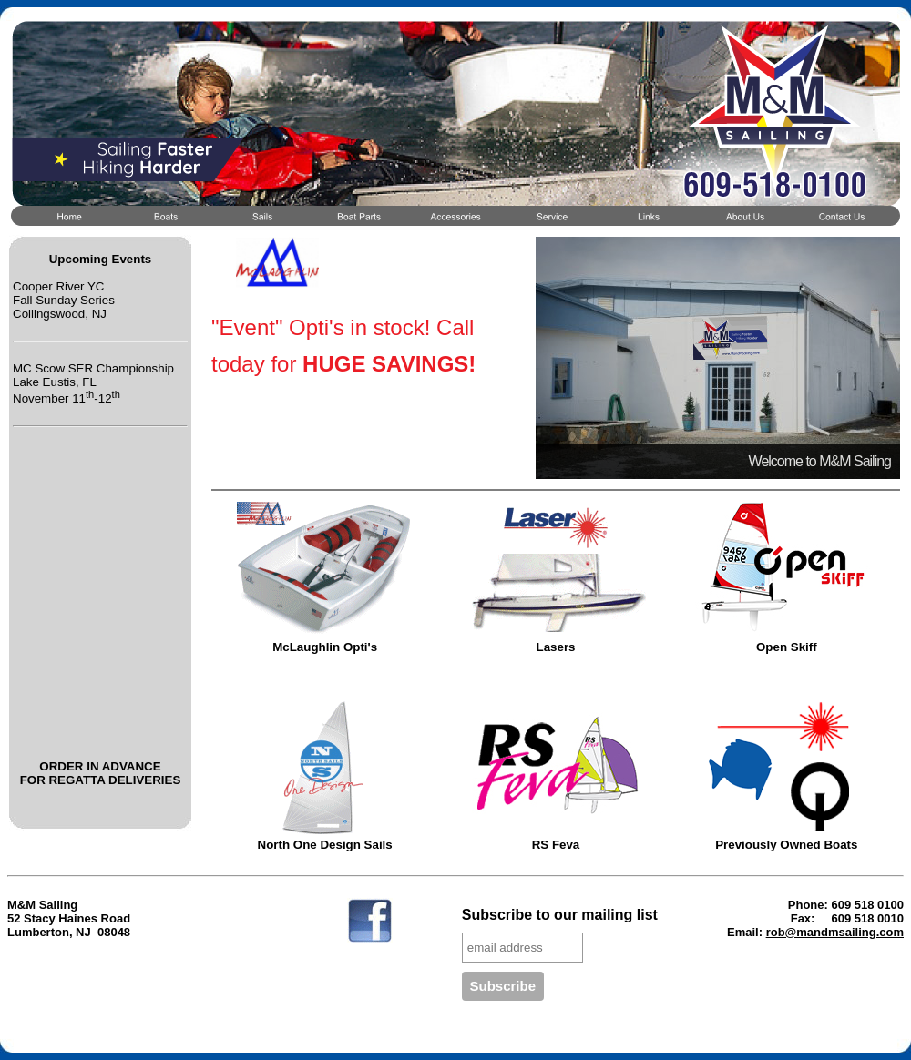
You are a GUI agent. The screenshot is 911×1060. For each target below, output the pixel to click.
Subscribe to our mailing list (560, 914)
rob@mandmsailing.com (835, 932)
